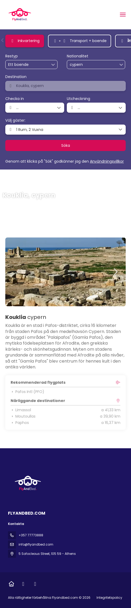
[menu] (122, 14)
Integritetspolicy (109, 597)
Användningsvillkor (107, 161)
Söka (65, 145)
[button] (2, 40)
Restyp (11, 56)
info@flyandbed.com (36, 544)
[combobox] (83, 65)
